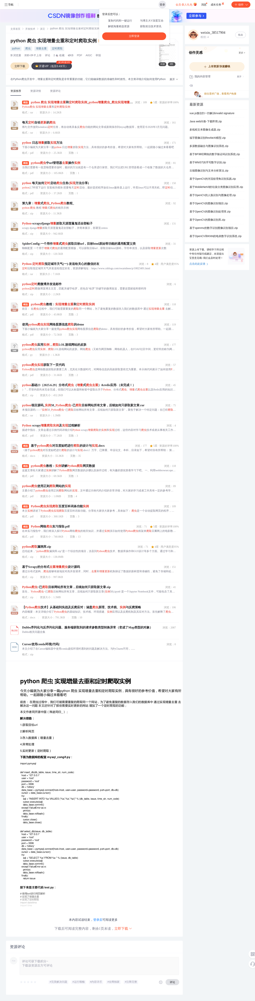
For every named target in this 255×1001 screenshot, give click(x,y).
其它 (42, 29)
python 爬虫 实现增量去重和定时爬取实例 (57, 41)
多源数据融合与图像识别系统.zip (209, 146)
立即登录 (134, 36)
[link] (15, 29)
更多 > (242, 53)
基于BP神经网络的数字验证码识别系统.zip (215, 154)
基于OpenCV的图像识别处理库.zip (210, 212)
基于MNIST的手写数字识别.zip (208, 162)
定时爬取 (57, 48)
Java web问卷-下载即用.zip (206, 121)
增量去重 (41, 48)
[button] (174, 79)
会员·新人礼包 (186, 4)
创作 (241, 4)
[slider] (28, 982)
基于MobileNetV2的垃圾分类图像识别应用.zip (216, 187)
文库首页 (15, 29)
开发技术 (30, 29)
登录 (162, 4)
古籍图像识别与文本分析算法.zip (209, 171)
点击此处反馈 (198, 264)
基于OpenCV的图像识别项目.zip (209, 203)
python (16, 48)
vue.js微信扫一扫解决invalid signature (212, 113)
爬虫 (28, 48)
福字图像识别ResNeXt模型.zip (208, 138)
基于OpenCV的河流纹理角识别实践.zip (213, 179)
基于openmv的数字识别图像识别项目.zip (214, 228)
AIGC (89, 55)
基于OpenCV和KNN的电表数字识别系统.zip (215, 236)
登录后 (97, 919)
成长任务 (218, 4)
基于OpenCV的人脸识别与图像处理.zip (213, 195)
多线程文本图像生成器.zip (205, 130)
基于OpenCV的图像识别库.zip (207, 220)
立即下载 (123, 928)
